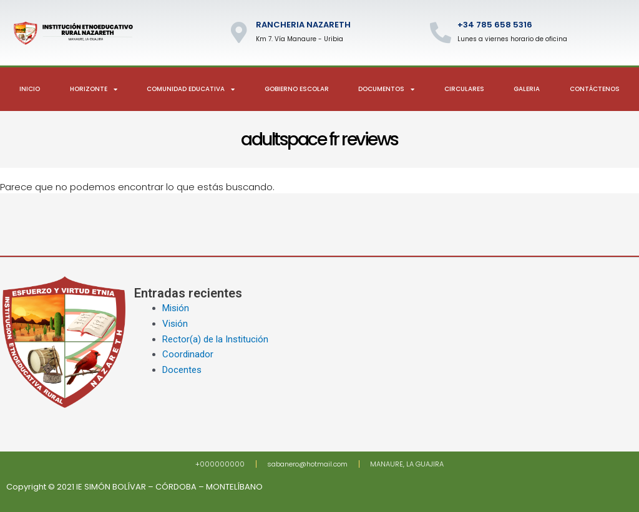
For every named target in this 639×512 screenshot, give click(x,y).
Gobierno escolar (297, 89)
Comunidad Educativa (191, 89)
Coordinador (187, 354)
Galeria (527, 89)
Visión (175, 323)
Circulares (464, 89)
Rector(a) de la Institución (215, 339)
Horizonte (93, 89)
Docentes (182, 369)
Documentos (386, 89)
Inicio (29, 89)
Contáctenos (595, 89)
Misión (175, 308)
